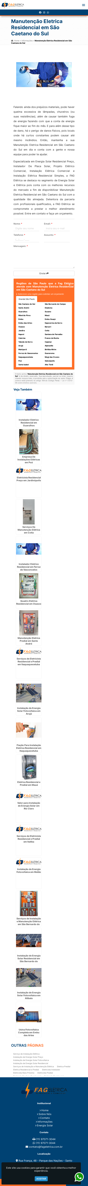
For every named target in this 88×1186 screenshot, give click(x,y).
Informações (44, 1121)
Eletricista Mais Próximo (23, 1073)
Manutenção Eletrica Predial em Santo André (29, 641)
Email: (48, 223)
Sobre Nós (45, 1114)
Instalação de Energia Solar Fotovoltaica (31, 1060)
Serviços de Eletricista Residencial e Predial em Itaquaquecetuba (29, 661)
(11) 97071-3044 (45, 1139)
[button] (83, 5)
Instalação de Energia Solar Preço (28, 1057)
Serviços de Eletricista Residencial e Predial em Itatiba (29, 839)
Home (44, 1110)
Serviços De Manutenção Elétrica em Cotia (29, 530)
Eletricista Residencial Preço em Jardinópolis (29, 479)
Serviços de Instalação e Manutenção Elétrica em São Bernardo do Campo (29, 922)
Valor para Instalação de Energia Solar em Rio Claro (28, 806)
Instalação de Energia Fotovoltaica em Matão (29, 870)
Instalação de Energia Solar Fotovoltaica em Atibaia (29, 995)
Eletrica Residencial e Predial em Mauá (28, 783)
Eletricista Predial (45, 1073)
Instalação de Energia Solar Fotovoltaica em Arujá (29, 711)
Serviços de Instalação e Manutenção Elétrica (33, 1066)
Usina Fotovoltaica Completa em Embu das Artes (28, 1032)
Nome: (18, 223)
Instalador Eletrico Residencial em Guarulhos (29, 422)
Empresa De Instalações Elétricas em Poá (28, 459)
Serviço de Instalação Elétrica (26, 1054)
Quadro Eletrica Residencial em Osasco (28, 602)
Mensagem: (21, 246)
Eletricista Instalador (51, 1069)
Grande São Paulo (27, 299)
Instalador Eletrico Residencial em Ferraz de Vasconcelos (29, 567)
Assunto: (50, 235)
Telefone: (19, 235)
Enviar (44, 273)
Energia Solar (45, 1125)
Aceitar (41, 1178)
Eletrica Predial (63, 1066)
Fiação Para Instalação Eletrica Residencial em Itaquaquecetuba (28, 748)
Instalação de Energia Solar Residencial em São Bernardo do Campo (29, 959)
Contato (45, 1117)
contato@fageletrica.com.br (46, 1146)
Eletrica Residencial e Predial (26, 1069)
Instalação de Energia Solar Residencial (30, 1063)
